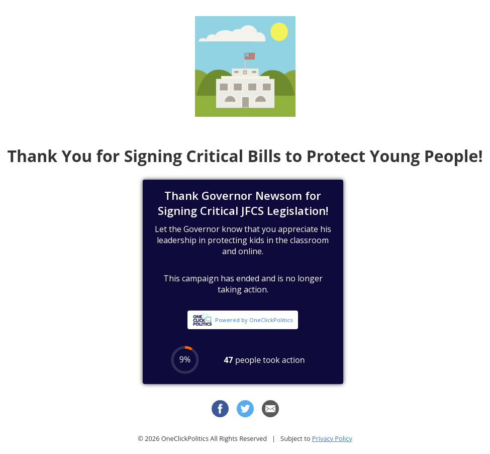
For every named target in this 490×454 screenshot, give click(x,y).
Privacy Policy (332, 438)
